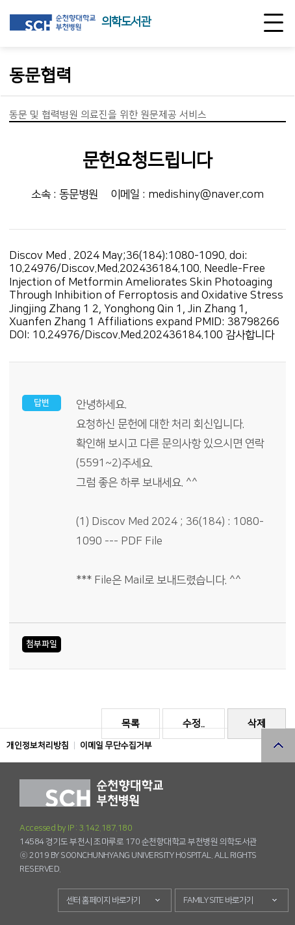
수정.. (194, 723)
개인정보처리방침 (37, 745)
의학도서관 (125, 22)
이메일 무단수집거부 (116, 745)
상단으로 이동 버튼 (278, 745)
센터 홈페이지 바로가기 (103, 900)
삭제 (257, 723)
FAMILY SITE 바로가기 (218, 900)
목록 (131, 723)
